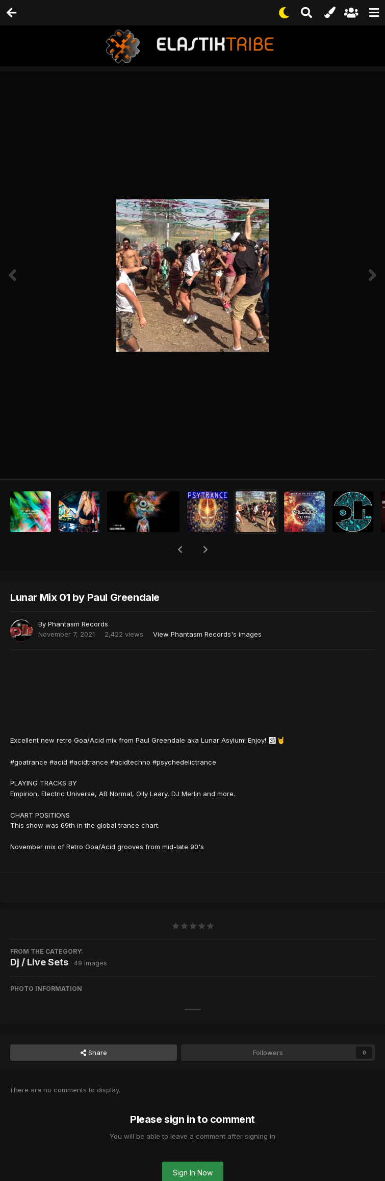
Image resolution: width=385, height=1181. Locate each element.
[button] (180, 549)
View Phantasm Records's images (207, 634)
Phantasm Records (78, 624)
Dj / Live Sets (39, 962)
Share (94, 1052)
